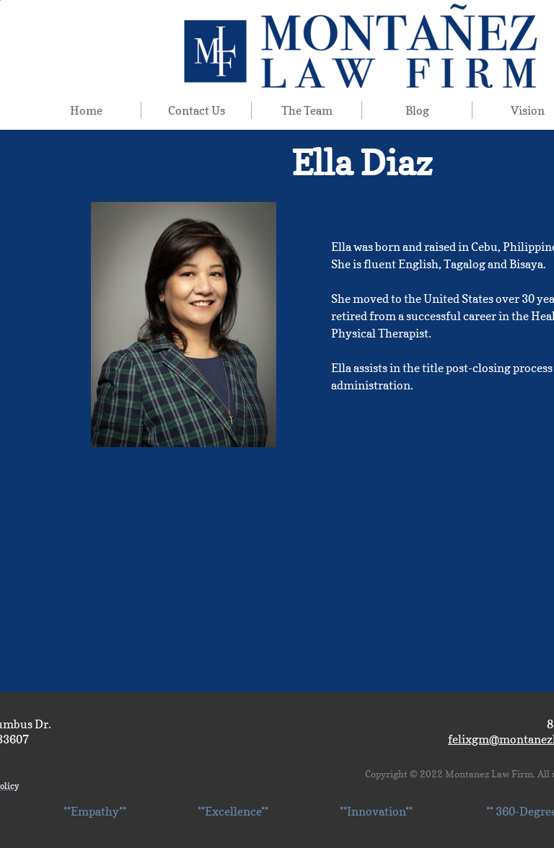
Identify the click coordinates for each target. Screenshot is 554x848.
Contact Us (196, 110)
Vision (528, 110)
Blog (417, 110)
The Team (307, 110)
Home (86, 110)
